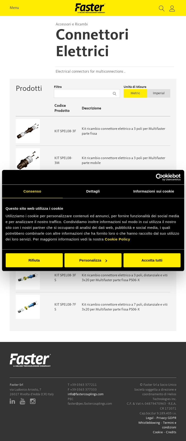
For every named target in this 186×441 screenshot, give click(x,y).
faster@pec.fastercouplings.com (90, 403)
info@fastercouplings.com (86, 394)
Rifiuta (34, 260)
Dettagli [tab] (93, 191)
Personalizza (93, 260)
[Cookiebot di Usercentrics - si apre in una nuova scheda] (159, 177)
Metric (135, 93)
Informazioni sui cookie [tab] (153, 191)
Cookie (158, 432)
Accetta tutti (152, 260)
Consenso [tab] (32, 191)
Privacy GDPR (166, 418)
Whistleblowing (149, 423)
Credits (171, 432)
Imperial (158, 93)
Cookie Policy (117, 239)
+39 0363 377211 (83, 385)
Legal (149, 418)
